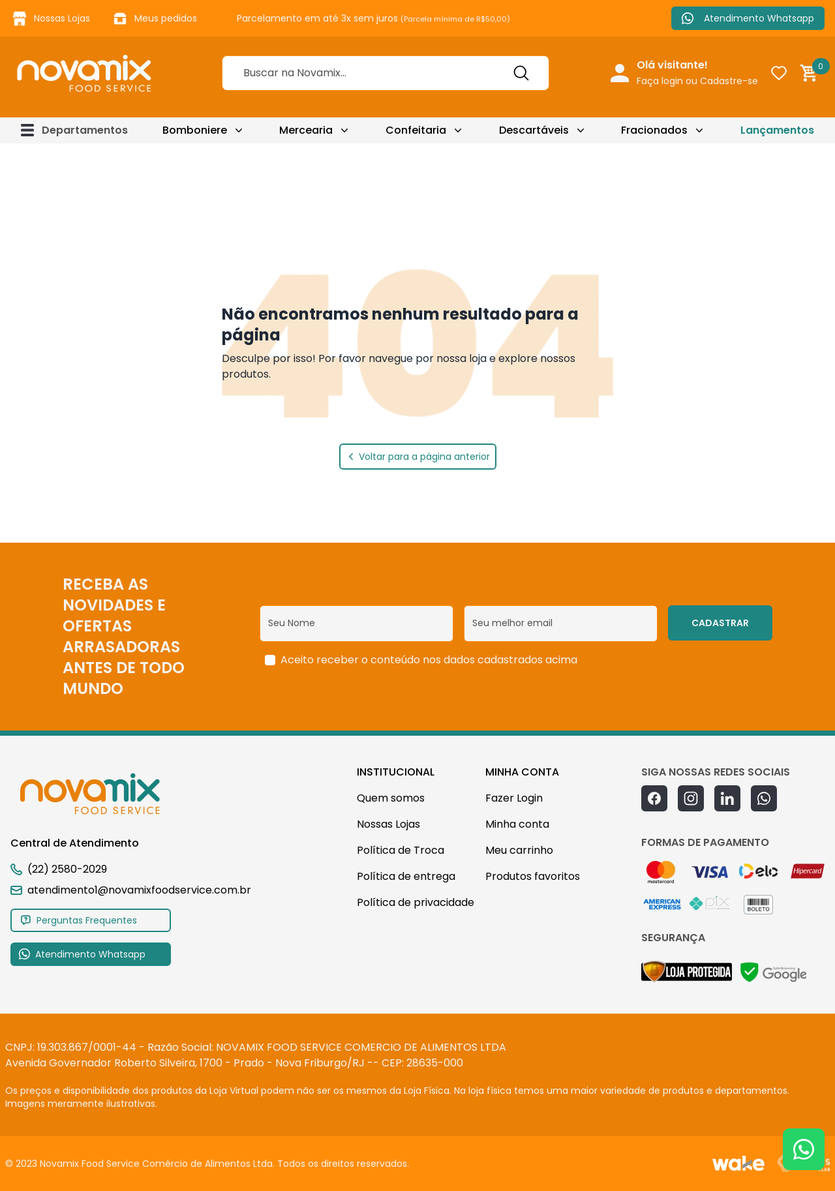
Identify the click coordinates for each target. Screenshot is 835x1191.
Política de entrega (406, 876)
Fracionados (654, 130)
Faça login (660, 80)
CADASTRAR (720, 622)
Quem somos (391, 798)
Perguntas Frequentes (78, 920)
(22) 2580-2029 (67, 869)
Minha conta (517, 824)
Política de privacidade (415, 902)
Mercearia (306, 130)
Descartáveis (534, 130)
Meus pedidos (154, 18)
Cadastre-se (729, 80)
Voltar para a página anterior (418, 456)
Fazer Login (514, 798)
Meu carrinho (519, 850)
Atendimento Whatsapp (748, 18)
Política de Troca (400, 850)
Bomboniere (194, 130)
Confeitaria (416, 130)
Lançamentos (777, 130)
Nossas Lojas (50, 18)
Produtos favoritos (532, 876)
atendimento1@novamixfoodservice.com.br (130, 889)
